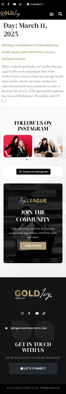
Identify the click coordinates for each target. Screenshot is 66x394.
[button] (51, 14)
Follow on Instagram (33, 171)
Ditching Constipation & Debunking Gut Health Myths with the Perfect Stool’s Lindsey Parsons (30, 52)
